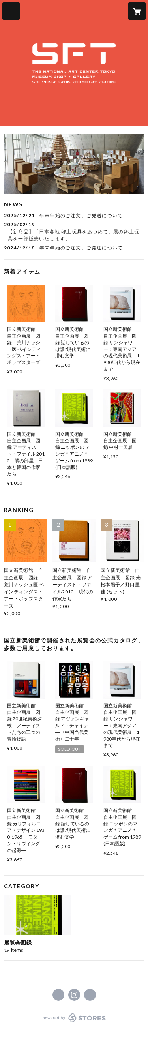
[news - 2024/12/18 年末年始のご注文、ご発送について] (74, 247)
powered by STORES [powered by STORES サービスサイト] (74, 1022)
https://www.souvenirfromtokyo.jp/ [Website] (90, 995)
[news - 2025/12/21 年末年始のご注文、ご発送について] (74, 215)
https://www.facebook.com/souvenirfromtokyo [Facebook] (58, 995)
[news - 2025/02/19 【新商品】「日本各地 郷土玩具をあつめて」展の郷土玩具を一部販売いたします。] (74, 231)
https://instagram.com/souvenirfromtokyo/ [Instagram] (74, 995)
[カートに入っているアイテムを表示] (137, 11)
